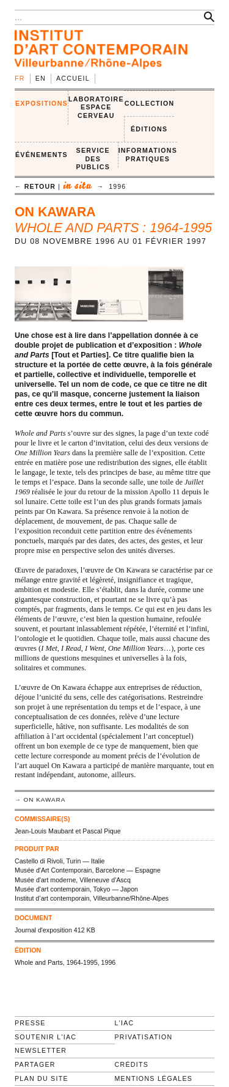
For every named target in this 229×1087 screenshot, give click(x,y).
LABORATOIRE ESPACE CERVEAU (96, 107)
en (40, 78)
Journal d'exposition (43, 930)
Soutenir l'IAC (45, 1037)
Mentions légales (154, 1078)
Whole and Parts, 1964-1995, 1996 (65, 962)
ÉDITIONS (149, 129)
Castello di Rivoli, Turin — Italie (59, 861)
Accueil (73, 78)
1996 (117, 186)
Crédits (131, 1064)
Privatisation (144, 1037)
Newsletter (41, 1050)
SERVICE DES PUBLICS (93, 158)
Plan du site (41, 1078)
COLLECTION (150, 103)
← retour (35, 186)
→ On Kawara (40, 799)
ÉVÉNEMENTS (41, 154)
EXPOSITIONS (41, 103)
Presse (30, 1023)
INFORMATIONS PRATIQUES (147, 155)
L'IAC (124, 1023)
